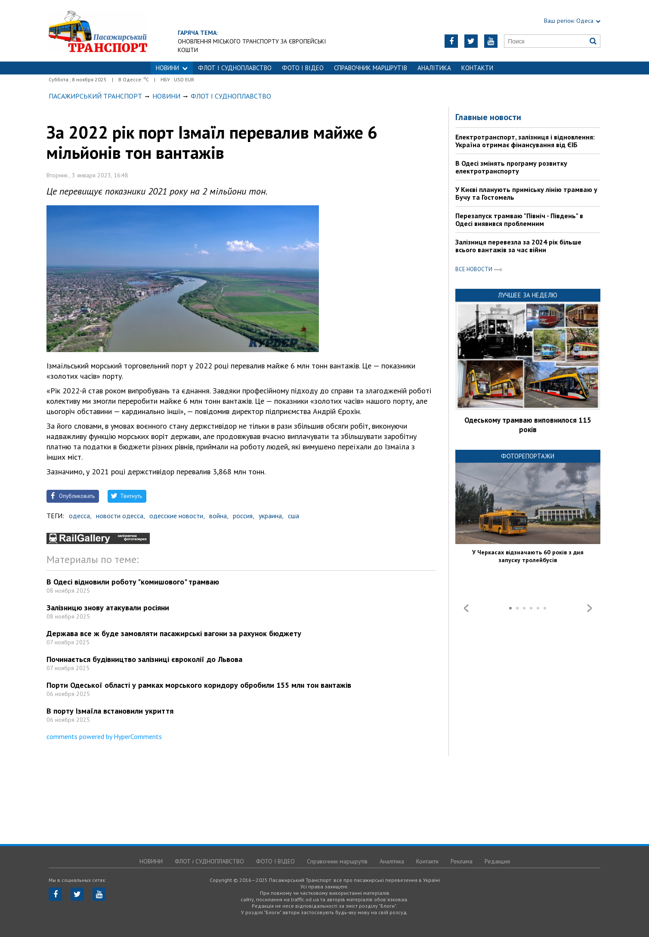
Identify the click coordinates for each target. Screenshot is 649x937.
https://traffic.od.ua (98, 31)
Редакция (497, 861)
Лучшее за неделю (527, 295)
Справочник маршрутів (370, 68)
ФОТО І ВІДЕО (303, 68)
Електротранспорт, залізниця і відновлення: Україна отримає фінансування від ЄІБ (525, 141)
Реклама (462, 861)
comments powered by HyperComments (104, 736)
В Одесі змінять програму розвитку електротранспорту (511, 167)
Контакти (477, 68)
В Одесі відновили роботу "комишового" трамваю (132, 582)
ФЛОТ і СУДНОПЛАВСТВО (235, 68)
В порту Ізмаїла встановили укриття (109, 711)
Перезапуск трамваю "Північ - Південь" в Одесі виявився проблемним (519, 219)
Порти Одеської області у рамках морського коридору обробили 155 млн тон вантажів (198, 685)
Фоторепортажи (527, 456)
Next (589, 608)
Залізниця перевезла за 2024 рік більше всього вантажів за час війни (518, 246)
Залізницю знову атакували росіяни (107, 607)
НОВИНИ (172, 68)
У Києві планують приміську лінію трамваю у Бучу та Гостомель (526, 193)
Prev (466, 608)
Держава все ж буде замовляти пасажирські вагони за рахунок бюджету (173, 633)
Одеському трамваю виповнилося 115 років (527, 424)
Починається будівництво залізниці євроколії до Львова (144, 659)
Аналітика (434, 68)
